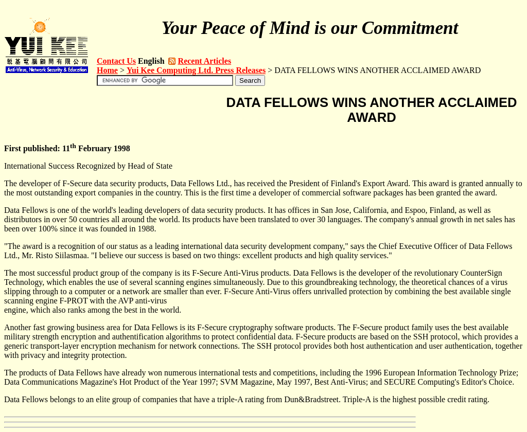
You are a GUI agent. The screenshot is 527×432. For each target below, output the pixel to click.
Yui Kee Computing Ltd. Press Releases (196, 70)
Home (107, 70)
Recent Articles (205, 61)
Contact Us (116, 61)
